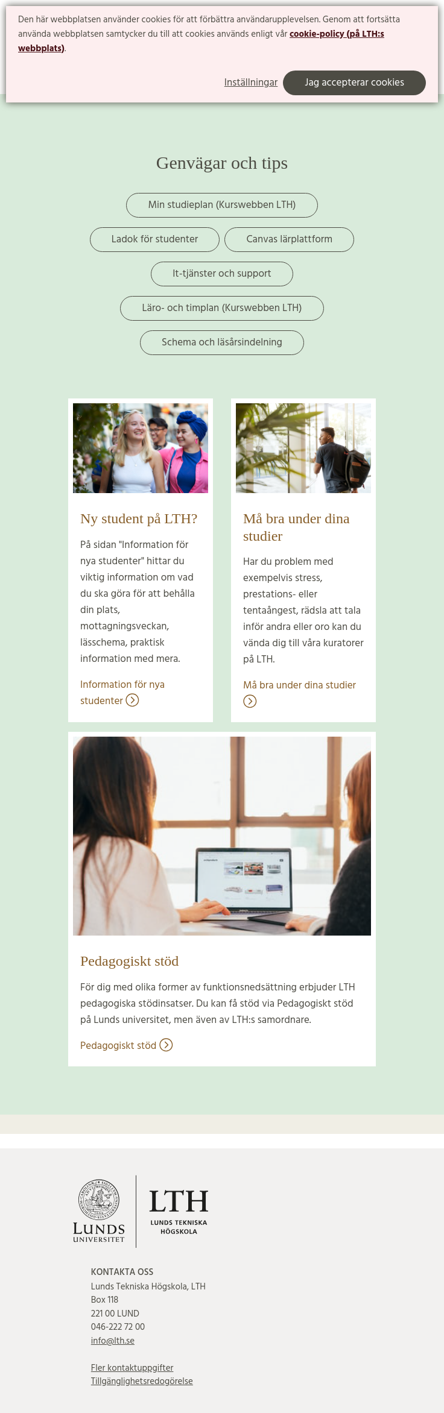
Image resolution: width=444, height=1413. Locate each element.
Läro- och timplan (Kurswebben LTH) (222, 308)
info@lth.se (113, 1341)
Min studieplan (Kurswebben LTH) (222, 205)
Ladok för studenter (155, 239)
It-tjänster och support (222, 274)
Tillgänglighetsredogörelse (142, 1381)
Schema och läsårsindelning (222, 343)
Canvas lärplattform (289, 239)
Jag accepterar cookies (354, 83)
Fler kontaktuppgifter (132, 1368)
